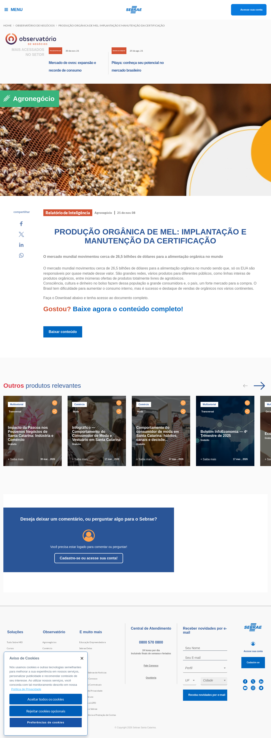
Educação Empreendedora (92, 642)
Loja (81, 660)
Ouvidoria (151, 678)
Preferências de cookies (45, 722)
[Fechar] (82, 658)
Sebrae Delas (85, 648)
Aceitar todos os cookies (45, 699)
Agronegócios (49, 642)
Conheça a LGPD (87, 702)
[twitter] (253, 681)
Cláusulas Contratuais (90, 684)
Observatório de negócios (35, 25)
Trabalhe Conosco (88, 678)
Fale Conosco (151, 665)
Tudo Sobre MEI (15, 642)
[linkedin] (261, 681)
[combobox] (205, 669)
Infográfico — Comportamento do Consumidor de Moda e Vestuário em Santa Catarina (96, 434)
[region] (46, 693)
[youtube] (245, 688)
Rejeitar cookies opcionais (45, 711)
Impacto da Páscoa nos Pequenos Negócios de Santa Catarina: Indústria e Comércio (30, 434)
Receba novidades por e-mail (204, 695)
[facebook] (245, 681)
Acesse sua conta (246, 9)
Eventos (83, 654)
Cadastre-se (253, 662)
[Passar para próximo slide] (259, 385)
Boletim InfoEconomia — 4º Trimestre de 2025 (223, 434)
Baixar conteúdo (63, 332)
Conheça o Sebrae (88, 708)
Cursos (10, 648)
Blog (81, 666)
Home (7, 25)
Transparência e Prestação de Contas (97, 715)
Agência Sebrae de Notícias (92, 672)
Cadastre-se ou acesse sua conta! (89, 558)
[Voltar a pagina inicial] (135, 9)
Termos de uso (86, 696)
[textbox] (207, 668)
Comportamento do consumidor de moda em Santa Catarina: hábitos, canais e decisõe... (157, 434)
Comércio (47, 648)
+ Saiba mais (16, 459)
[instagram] (253, 688)
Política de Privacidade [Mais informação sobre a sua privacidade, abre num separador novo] (26, 689)
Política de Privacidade (90, 690)
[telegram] (261, 688)
